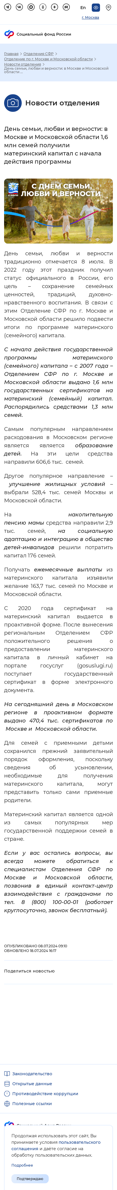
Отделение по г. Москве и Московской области (48, 59)
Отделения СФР (38, 54)
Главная (11, 54)
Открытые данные (32, 1084)
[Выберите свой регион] (109, 8)
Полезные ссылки (32, 1104)
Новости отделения (22, 64)
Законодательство (32, 1074)
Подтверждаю (30, 1179)
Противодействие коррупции (45, 1094)
